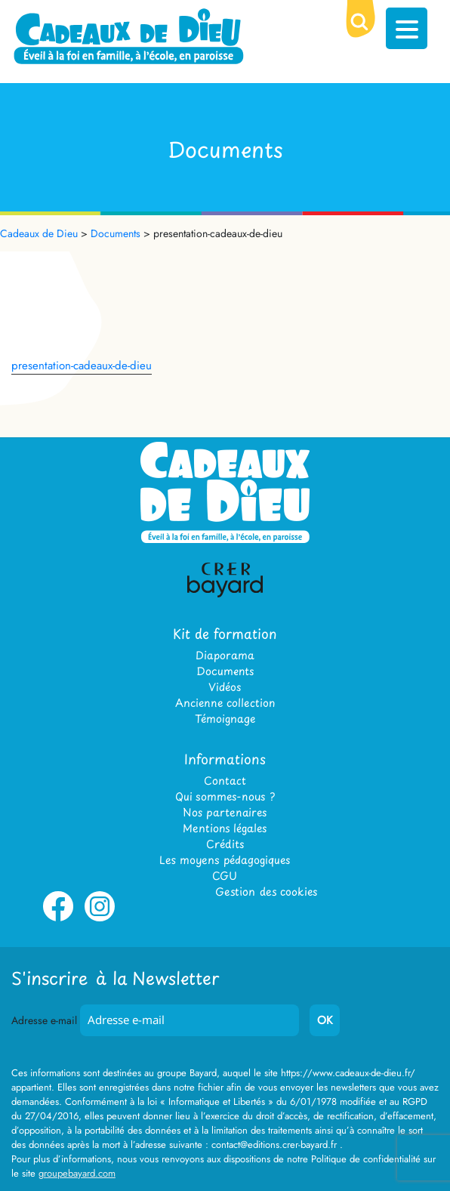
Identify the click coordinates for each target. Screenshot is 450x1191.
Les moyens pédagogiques (224, 860)
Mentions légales (225, 828)
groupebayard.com (77, 1173)
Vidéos (224, 687)
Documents (225, 671)
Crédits (225, 844)
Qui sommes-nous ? (225, 796)
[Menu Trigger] (406, 28)
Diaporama (225, 655)
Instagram (100, 918)
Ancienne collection (225, 703)
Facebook (58, 918)
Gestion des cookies (266, 891)
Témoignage (225, 719)
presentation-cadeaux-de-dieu (81, 365)
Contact (225, 780)
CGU (224, 876)
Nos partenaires (225, 812)
